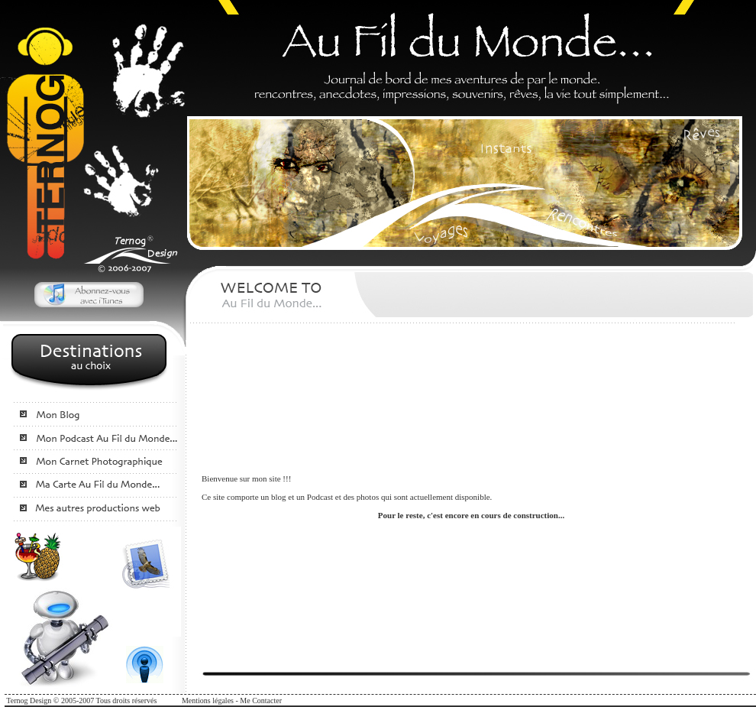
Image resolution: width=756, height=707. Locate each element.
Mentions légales (208, 700)
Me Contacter (261, 700)
